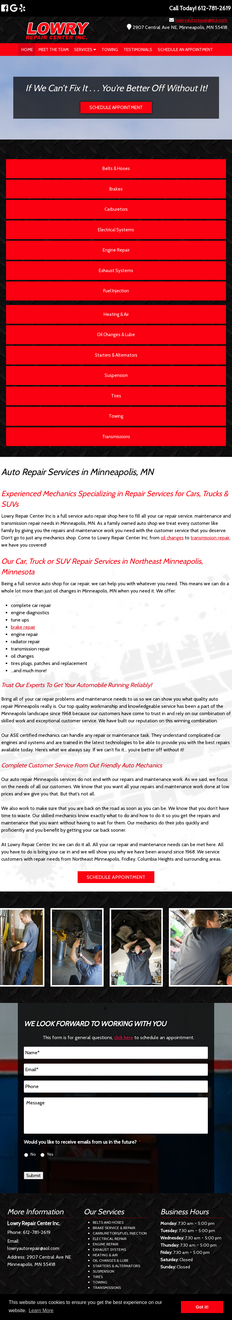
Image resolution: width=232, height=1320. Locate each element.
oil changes (172, 538)
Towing (110, 49)
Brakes (116, 189)
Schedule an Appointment (185, 49)
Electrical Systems (116, 230)
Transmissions (116, 436)
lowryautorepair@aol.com (201, 20)
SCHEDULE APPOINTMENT (116, 107)
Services (85, 49)
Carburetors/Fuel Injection (120, 1233)
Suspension (116, 375)
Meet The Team (53, 49)
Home (27, 49)
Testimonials (138, 49)
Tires (116, 396)
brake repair (23, 627)
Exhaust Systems (116, 270)
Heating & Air (116, 314)
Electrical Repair (110, 1238)
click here (123, 1037)
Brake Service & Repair (114, 1227)
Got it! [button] (202, 1307)
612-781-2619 (36, 1232)
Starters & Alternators (116, 355)
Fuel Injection (116, 291)
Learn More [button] (41, 1310)
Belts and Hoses (108, 1222)
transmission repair (210, 538)
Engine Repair (116, 250)
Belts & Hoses (116, 168)
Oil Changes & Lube (116, 334)
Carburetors (116, 209)
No (33, 1154)
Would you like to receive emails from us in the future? (82, 1142)
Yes (50, 1154)
